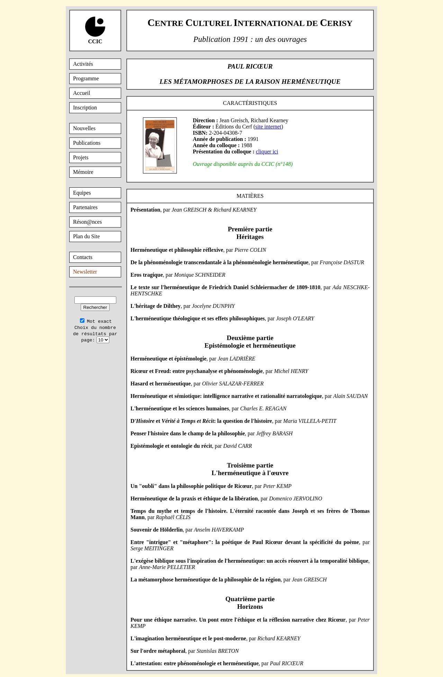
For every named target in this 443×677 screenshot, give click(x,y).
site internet (268, 127)
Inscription (85, 107)
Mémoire (83, 172)
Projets (80, 157)
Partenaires (85, 207)
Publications (86, 143)
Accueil (81, 93)
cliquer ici (267, 151)
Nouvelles (84, 128)
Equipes (82, 193)
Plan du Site (86, 236)
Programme (86, 78)
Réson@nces (87, 222)
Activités (83, 64)
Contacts (82, 257)
